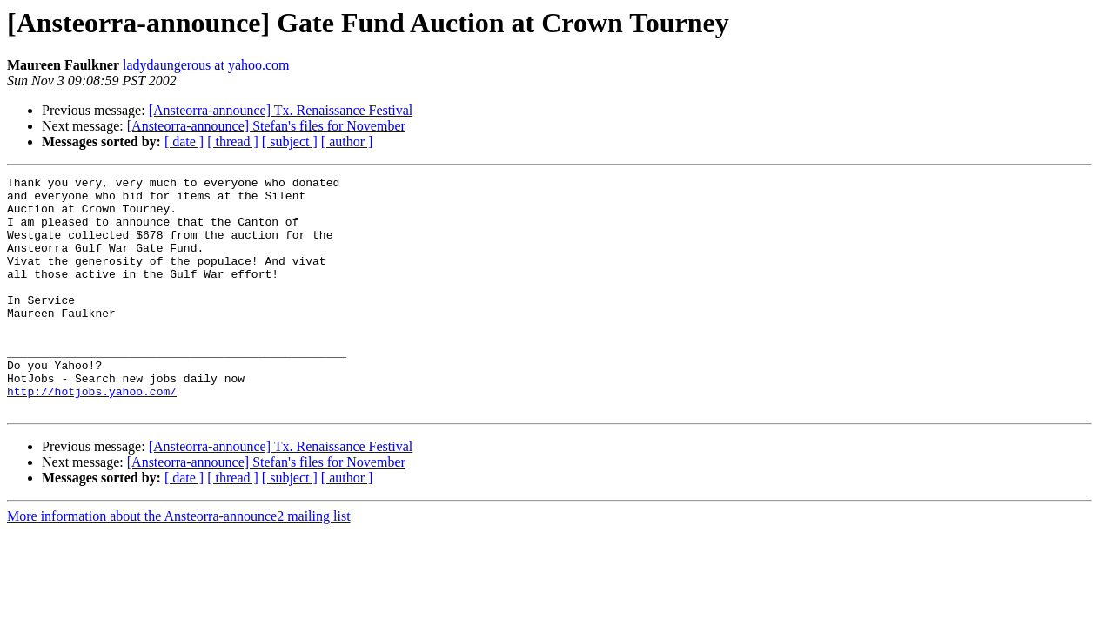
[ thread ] (232, 141)
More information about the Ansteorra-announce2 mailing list (179, 563)
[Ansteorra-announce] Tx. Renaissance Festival (281, 110)
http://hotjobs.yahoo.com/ (92, 435)
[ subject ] (290, 141)
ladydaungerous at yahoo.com (206, 64)
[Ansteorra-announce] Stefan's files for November (266, 125)
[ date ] (184, 141)
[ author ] (347, 141)
